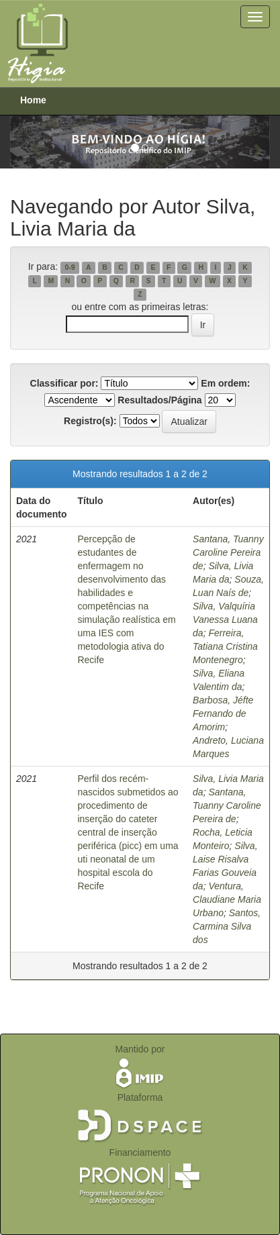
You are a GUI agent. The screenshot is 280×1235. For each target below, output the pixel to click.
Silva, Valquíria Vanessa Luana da (225, 619)
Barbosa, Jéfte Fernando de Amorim (223, 713)
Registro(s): (90, 420)
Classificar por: (64, 383)
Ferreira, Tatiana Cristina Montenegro (225, 646)
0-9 (69, 267)
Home (33, 100)
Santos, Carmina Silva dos (227, 926)
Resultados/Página (159, 400)
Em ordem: (225, 383)
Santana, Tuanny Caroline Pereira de (228, 552)
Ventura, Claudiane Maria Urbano (227, 899)
